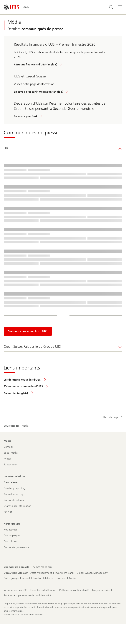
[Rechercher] (111, 7)
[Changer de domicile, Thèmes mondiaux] (42, 567)
